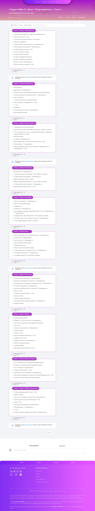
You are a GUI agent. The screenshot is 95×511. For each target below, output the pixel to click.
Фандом (58, 2)
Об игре (51, 2)
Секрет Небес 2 (28, 25)
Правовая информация (41, 481)
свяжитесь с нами (37, 503)
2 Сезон (67, 17)
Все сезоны (81, 17)
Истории (44, 2)
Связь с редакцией (40, 479)
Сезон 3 (74, 17)
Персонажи (38, 471)
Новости (38, 476)
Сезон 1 (61, 17)
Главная (37, 2)
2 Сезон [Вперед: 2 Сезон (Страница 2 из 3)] (49, 432)
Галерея (38, 474)
